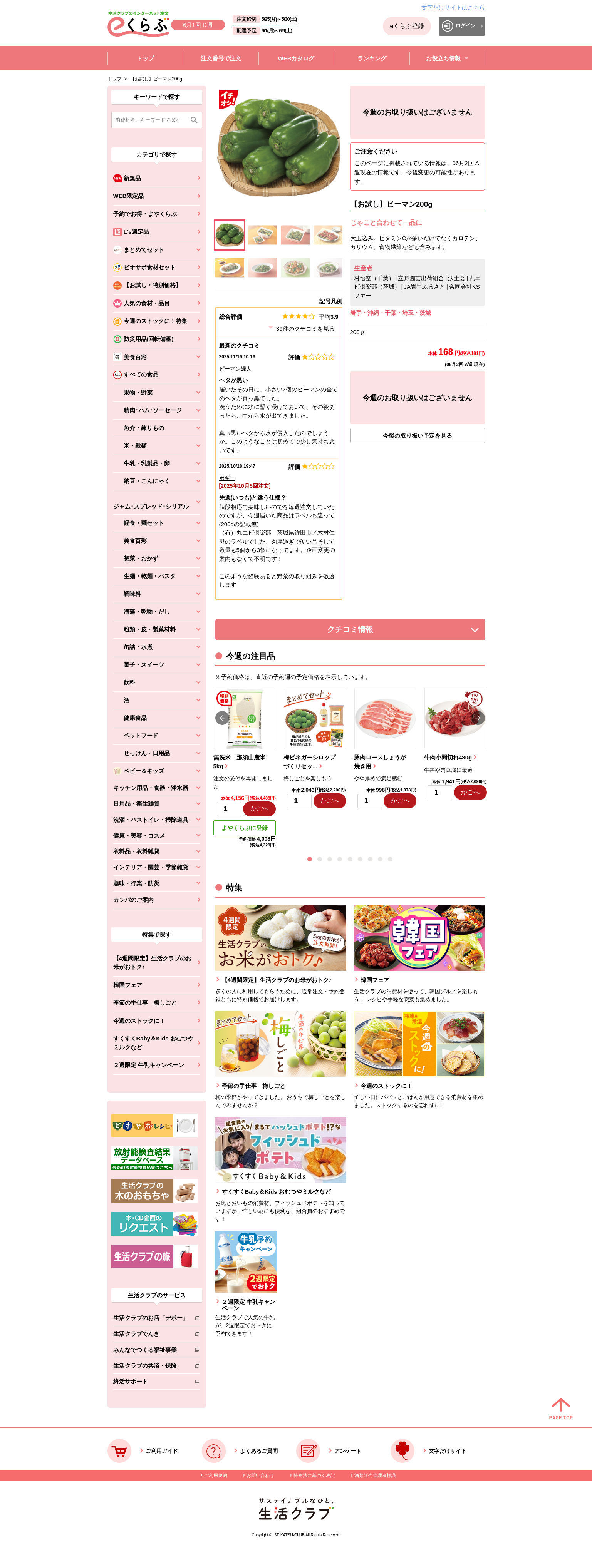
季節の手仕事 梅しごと (145, 1002)
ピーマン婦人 (235, 369)
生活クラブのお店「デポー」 (150, 1319)
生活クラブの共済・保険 (150, 1367)
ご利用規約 (215, 1475)
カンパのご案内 (133, 900)
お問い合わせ (260, 1475)
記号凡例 (330, 301)
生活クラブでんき (150, 1335)
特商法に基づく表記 (314, 1475)
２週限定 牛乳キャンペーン (148, 1065)
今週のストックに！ (139, 1020)
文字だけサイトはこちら (453, 7)
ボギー (227, 478)
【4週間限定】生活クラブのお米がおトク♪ (152, 962)
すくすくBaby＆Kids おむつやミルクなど (153, 1043)
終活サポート (150, 1383)
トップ (114, 79)
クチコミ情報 (361, 631)
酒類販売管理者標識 (375, 1475)
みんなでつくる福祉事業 (150, 1351)
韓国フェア (127, 985)
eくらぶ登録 (407, 26)
